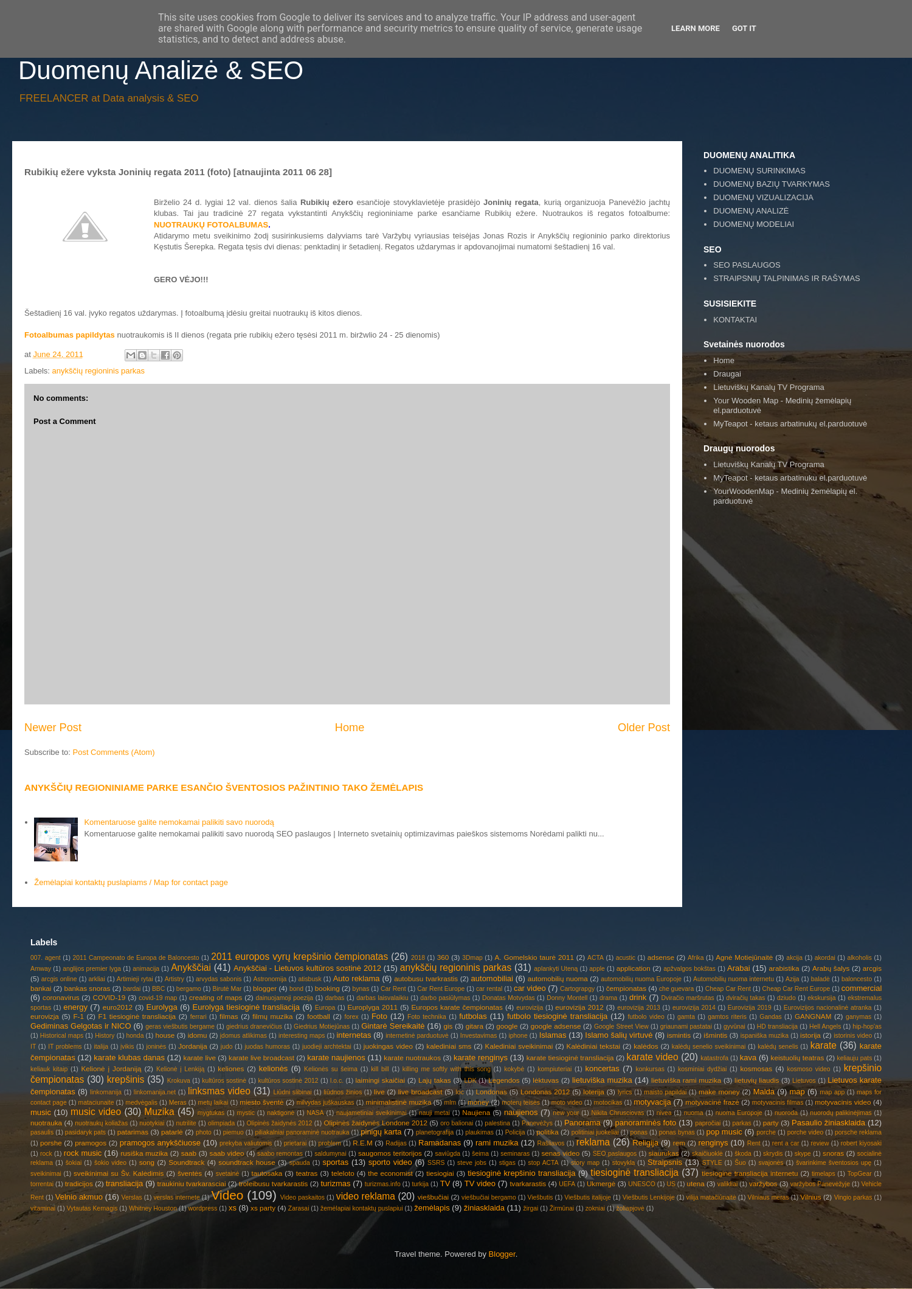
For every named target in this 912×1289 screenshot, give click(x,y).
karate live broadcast (261, 1057)
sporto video (390, 1162)
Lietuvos (804, 1080)
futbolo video (645, 1016)
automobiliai (492, 978)
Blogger (502, 1254)
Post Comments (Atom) (114, 752)
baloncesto (856, 979)
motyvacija (652, 1102)
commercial (861, 988)
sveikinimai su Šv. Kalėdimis (119, 1173)
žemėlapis (432, 1207)
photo (204, 1132)
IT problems (64, 1046)
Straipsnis (665, 1162)
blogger (265, 988)
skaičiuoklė (707, 1153)
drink (637, 997)
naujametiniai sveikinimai (371, 1113)
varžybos (763, 1183)
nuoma (693, 1113)
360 (443, 957)
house (164, 1035)
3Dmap (472, 957)
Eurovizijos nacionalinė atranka (828, 1007)
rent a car (786, 1143)
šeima (480, 1153)
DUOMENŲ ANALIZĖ (751, 210)
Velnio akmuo (79, 1196)
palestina (497, 1123)
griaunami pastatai (686, 1026)
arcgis (872, 968)
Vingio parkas (853, 1197)
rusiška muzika (144, 1153)
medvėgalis (141, 1102)
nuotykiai (151, 1123)
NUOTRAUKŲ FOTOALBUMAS (211, 224)
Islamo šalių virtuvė (618, 1035)
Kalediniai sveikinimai (519, 1046)
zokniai (595, 1208)
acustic (625, 957)
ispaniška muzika (765, 1035)
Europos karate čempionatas (457, 1007)
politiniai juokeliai (595, 1132)
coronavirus (61, 997)
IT (33, 1046)
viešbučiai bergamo (488, 1197)
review (820, 1143)
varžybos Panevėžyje (820, 1184)
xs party (262, 1208)
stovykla (623, 1162)
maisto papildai (665, 1092)
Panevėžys (537, 1123)
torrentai (42, 1184)
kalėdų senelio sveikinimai (709, 1046)
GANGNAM (813, 1016)
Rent (754, 1143)
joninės (156, 1046)
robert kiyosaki (861, 1143)
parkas (741, 1123)
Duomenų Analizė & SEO (160, 70)
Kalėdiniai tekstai (593, 1046)
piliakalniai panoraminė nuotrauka (302, 1132)
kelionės (273, 1068)
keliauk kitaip (48, 1069)
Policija (515, 1132)
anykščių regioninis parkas (98, 370)
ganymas (858, 1016)
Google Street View (621, 1026)
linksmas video (219, 1091)
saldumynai (330, 1153)
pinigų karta (381, 1131)
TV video (480, 1183)
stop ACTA (543, 1162)
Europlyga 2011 (372, 1007)
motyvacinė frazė (712, 1102)
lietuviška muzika (602, 1080)
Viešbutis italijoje (587, 1197)
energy (75, 1007)
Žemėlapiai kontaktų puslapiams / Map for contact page (131, 882)
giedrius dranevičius (254, 1026)
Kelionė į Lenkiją (180, 1069)
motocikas (608, 1102)
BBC (158, 988)
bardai (131, 988)
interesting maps (301, 1035)
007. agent (45, 957)
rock (46, 1153)
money (478, 1102)
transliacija (124, 1183)
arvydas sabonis (218, 979)
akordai (825, 957)
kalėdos (646, 1046)
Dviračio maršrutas (687, 998)
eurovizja (44, 1016)
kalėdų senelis (778, 1046)
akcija (794, 957)
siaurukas (664, 1153)
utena (696, 1183)
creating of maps (216, 997)
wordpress (203, 1208)
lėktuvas (546, 1080)
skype (803, 1153)
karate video (653, 1057)
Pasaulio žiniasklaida (828, 1122)
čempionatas (626, 988)
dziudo (786, 998)
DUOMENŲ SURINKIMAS (759, 170)
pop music (724, 1131)
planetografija (435, 1132)
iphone (517, 1035)
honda (135, 1035)
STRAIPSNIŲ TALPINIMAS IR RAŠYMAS (786, 278)
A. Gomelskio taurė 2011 (534, 957)
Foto (379, 1016)
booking (327, 988)
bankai (40, 988)
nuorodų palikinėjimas (840, 1113)
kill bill (380, 1069)
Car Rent (393, 988)
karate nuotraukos (412, 1057)
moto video (566, 1102)
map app (832, 1092)
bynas (361, 988)
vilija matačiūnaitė (711, 1197)
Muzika (159, 1112)
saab (188, 1153)
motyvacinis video (843, 1102)
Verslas (132, 1197)
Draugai (727, 373)
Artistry (174, 979)
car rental (489, 988)
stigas (507, 1162)
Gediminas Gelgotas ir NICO (80, 1025)
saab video (227, 1153)
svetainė (228, 1173)
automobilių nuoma (558, 978)
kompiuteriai (554, 1069)
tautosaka (267, 1173)
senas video (560, 1153)
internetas (353, 1035)
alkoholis (859, 957)
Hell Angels (825, 1026)
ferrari (198, 1016)
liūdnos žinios (342, 1092)
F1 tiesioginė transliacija (137, 1016)
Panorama (582, 1122)
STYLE (712, 1162)
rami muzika (496, 1142)
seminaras (515, 1153)
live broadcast (420, 1092)
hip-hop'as (867, 1026)
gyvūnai (734, 1026)
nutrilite (186, 1123)
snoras (833, 1153)
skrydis (772, 1153)
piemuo (233, 1132)
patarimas (132, 1132)
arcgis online (59, 979)
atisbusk (309, 979)
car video (530, 988)
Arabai (738, 968)
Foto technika (426, 1016)
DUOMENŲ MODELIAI (753, 224)
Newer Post (52, 727)
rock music (83, 1153)
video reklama (365, 1196)
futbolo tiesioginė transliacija (557, 1016)
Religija (645, 1142)
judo (227, 1046)
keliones (231, 1068)
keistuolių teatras (797, 1057)
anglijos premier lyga (92, 968)
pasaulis (42, 1132)
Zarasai (298, 1208)
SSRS (435, 1162)
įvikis (127, 1046)
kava (748, 1057)
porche (766, 1132)
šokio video (110, 1162)
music (40, 1112)
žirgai (530, 1208)
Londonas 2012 (545, 1092)
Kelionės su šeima (331, 1069)
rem (679, 1143)
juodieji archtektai (326, 1046)
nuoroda (786, 1113)
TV (445, 1183)
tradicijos (79, 1183)
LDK (470, 1080)
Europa (325, 1007)
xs (233, 1207)
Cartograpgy (577, 988)
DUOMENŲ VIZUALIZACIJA (763, 197)
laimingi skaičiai (380, 1080)
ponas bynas (677, 1132)
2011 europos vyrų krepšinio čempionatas (299, 956)
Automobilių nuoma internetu (733, 979)
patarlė (172, 1132)
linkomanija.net (155, 1092)
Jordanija (192, 1046)
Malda (764, 1091)
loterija (593, 1092)
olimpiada (221, 1123)
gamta (686, 1016)
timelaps (823, 1173)
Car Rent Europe (441, 988)
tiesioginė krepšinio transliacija (521, 1173)
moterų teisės (521, 1102)
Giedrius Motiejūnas (322, 1026)
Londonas (491, 1092)
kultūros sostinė (224, 1080)
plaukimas (479, 1132)
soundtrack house (246, 1162)
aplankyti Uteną (556, 968)
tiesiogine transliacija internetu (750, 1173)
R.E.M (362, 1143)
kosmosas (756, 1068)
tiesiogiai (440, 1173)
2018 (418, 957)
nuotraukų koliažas (101, 1123)
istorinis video (853, 1035)
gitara (474, 1026)
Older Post (644, 727)
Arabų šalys (830, 968)
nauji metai (434, 1113)
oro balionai (456, 1123)
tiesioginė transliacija (634, 1172)
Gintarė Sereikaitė (392, 1025)
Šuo (740, 1162)
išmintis (715, 1035)
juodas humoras (267, 1046)
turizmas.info (383, 1184)
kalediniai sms (448, 1046)
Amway (40, 968)
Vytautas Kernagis (91, 1208)
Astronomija (270, 979)
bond (296, 988)
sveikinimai (45, 1173)
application (634, 968)
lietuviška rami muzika (686, 1080)
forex (352, 1016)
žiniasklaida (484, 1207)
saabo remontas (280, 1153)
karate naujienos (336, 1057)
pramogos (90, 1143)
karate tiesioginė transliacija (570, 1057)
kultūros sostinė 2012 (288, 1080)
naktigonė (280, 1113)
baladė (820, 979)
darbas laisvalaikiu (382, 998)
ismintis (679, 1035)
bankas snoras (87, 988)
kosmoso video (809, 1069)
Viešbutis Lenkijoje (649, 1197)
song (146, 1162)
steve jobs (471, 1162)
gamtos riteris (727, 1016)
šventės (190, 1173)
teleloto (342, 1173)
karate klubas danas (129, 1057)
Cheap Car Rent (728, 988)
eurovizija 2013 (638, 1007)
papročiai (707, 1123)
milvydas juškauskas (325, 1102)
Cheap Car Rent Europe (796, 988)
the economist (390, 1173)
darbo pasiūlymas (445, 998)
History (104, 1035)
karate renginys (481, 1057)
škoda (742, 1153)
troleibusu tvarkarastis (273, 1183)
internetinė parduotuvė (417, 1035)
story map (585, 1162)
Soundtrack (186, 1162)
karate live (200, 1057)
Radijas (396, 1143)
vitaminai (42, 1208)
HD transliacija (777, 1026)
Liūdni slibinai (293, 1092)
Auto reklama (356, 978)
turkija (420, 1184)
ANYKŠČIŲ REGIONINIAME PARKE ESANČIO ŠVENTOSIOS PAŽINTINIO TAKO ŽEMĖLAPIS (223, 787)
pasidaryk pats (85, 1132)
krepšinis (126, 1079)
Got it (744, 28)
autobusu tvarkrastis (426, 978)
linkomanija (106, 1092)
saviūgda (447, 1153)
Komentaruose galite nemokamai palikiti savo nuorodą (179, 822)
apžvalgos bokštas (689, 968)
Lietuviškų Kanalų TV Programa (768, 387)
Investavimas (478, 1035)
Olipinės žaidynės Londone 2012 (375, 1123)
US (670, 1184)
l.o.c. (337, 1080)
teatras (307, 1173)
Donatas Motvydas (508, 998)
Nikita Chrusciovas (618, 1113)
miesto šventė (261, 1102)
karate (823, 1045)
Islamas (553, 1035)
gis (447, 1026)
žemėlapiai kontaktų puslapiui (361, 1208)
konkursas (650, 1069)
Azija (793, 979)
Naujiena (476, 1112)
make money (719, 1092)
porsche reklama (858, 1132)
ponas (639, 1132)
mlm (450, 1102)
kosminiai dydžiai (702, 1069)
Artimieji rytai (135, 979)
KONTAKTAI (735, 319)
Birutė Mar (226, 988)
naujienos (521, 1112)
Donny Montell (567, 998)
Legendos (503, 1080)
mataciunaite (96, 1102)
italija (101, 1046)
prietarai (295, 1143)
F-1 (78, 1016)
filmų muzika (272, 1016)
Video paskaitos (302, 1197)
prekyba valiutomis (245, 1143)
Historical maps (61, 1035)
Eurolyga (162, 1007)
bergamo (188, 988)
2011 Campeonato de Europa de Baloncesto (135, 957)
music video (96, 1112)
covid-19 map (158, 998)
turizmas (335, 1183)
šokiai (74, 1162)
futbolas (473, 1016)
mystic (246, 1113)
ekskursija (821, 998)
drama (608, 998)
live (379, 1092)
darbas (335, 998)
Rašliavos (550, 1143)
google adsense (556, 1026)
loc (460, 1092)
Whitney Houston (153, 1208)
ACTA (595, 957)
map (796, 1091)
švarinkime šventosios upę (833, 1162)
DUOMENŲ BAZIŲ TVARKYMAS (771, 184)
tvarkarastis (528, 1183)
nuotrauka (46, 1123)
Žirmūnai (562, 1208)
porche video (805, 1132)
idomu (197, 1035)
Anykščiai (191, 967)
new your (566, 1113)
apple (596, 968)
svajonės (770, 1162)
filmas (228, 1016)
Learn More (695, 28)
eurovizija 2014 (694, 1007)
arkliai (97, 979)
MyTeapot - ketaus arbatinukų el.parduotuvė (790, 423)
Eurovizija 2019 (750, 1007)
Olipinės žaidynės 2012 (279, 1123)
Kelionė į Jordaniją (111, 1068)
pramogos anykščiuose (160, 1142)
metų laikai (213, 1102)
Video (228, 1195)
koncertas (602, 1068)
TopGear (860, 1173)
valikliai (727, 1184)
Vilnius (810, 1197)
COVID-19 (108, 997)
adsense (661, 957)
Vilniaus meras (768, 1197)
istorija (810, 1035)
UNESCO (641, 1184)
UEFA (567, 1184)
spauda (299, 1162)
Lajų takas (434, 1080)
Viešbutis (540, 1197)
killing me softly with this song (446, 1069)
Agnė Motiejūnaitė (744, 957)
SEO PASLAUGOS (746, 264)
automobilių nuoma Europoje (641, 979)
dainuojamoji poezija (284, 998)
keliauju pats (854, 1058)
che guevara (676, 988)
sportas (336, 1162)
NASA (314, 1113)
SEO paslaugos (615, 1153)
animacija (146, 968)
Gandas (770, 1016)
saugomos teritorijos (390, 1153)
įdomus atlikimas (243, 1035)
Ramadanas (439, 1142)
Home (350, 727)
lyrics (625, 1092)
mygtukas (211, 1113)
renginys (713, 1142)
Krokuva (178, 1080)
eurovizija (529, 1007)
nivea (664, 1113)
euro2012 (118, 1007)
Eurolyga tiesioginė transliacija (246, 1007)
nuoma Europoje (739, 1113)
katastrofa (714, 1058)
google (506, 1026)
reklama (593, 1142)
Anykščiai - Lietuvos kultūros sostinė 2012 (307, 968)
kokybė (514, 1069)
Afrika (696, 957)
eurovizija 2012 (579, 1007)
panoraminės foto (646, 1122)
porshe (51, 1143)
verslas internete (176, 1197)
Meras (178, 1102)
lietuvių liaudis (756, 1080)
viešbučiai (433, 1197)
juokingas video (388, 1046)
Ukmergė (601, 1183)
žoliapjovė (630, 1208)
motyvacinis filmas (777, 1102)
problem (329, 1143)
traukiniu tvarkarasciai (191, 1183)
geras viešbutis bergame (180, 1026)
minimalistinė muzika (398, 1102)
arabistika (784, 968)
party (771, 1123)
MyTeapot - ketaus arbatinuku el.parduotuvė (790, 477)
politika (547, 1132)
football (318, 1016)
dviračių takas (745, 998)
